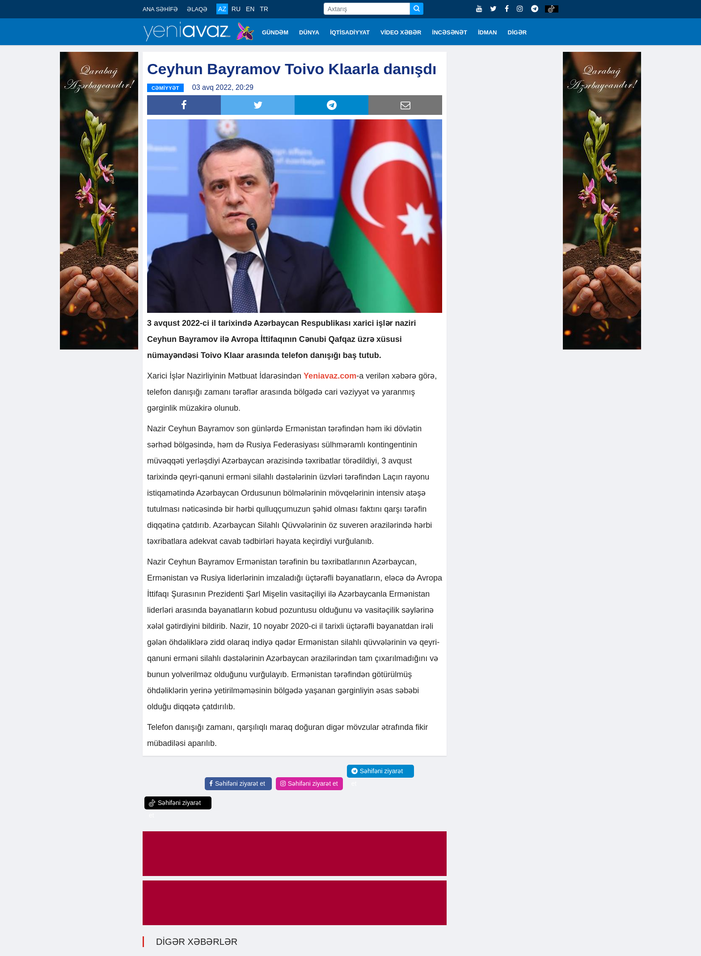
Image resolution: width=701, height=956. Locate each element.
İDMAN (487, 32)
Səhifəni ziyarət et (237, 783)
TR (264, 9)
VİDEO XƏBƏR (401, 32)
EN (250, 9)
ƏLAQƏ (197, 9)
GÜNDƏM (275, 32)
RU (236, 9)
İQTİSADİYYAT (350, 32)
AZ (222, 9)
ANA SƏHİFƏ (160, 9)
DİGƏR (517, 32)
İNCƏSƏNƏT (449, 32)
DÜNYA (309, 32)
